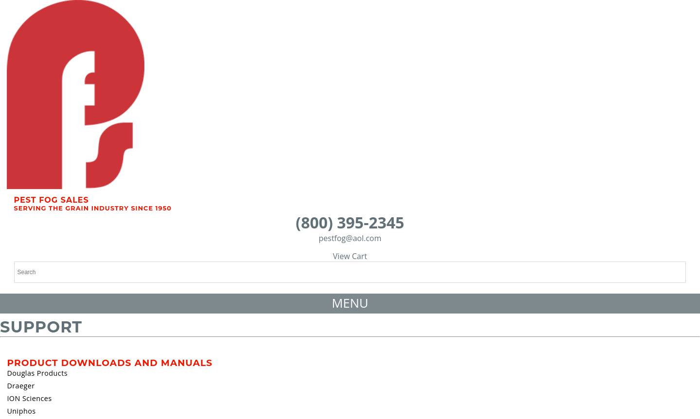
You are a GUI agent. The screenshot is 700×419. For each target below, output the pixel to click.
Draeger (21, 385)
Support (41, 326)
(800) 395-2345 (350, 222)
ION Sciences (29, 398)
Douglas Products (37, 373)
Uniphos (21, 411)
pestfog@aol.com (349, 238)
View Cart (350, 256)
